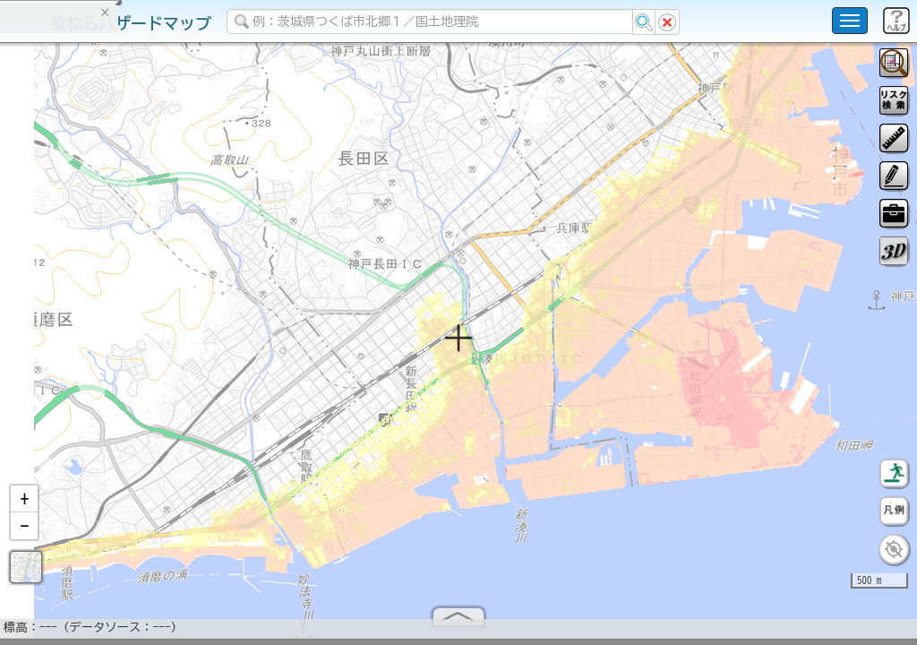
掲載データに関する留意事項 (98, 304)
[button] (24, 506)
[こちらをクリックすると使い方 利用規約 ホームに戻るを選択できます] (850, 20)
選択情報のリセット (189, 353)
